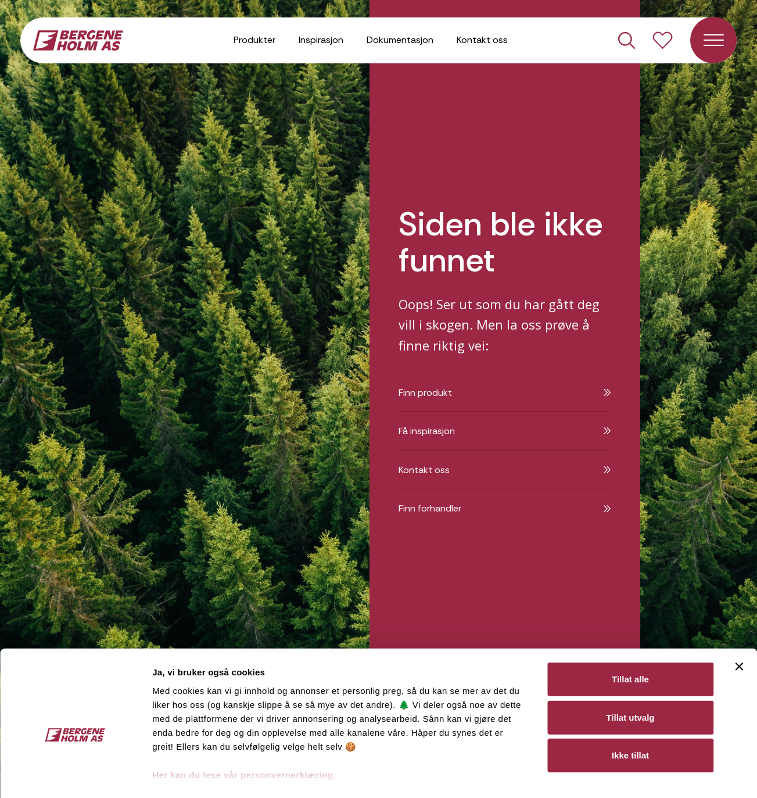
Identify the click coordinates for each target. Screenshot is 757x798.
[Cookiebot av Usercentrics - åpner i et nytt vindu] (75, 775)
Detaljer (617, 775)
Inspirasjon (321, 40)
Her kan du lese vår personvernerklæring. (244, 716)
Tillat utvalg (630, 658)
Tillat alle (630, 620)
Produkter (254, 40)
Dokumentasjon (400, 40)
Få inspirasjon (505, 431)
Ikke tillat (630, 697)
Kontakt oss (482, 40)
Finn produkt (505, 393)
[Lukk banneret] (739, 608)
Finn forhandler (505, 508)
